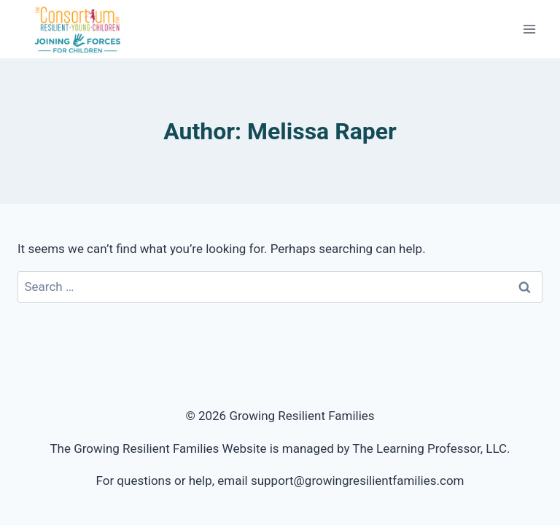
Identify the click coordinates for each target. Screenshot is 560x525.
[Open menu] (529, 29)
